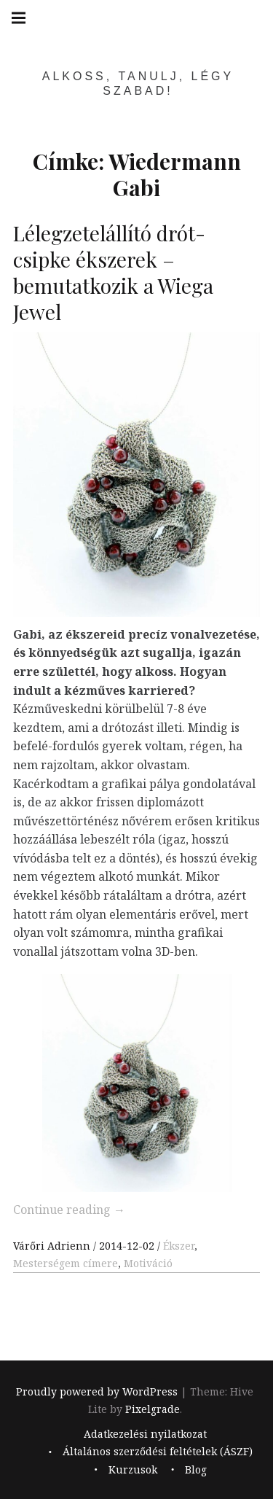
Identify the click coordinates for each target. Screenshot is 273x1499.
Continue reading (69, 1210)
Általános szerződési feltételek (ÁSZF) (158, 1451)
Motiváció (148, 1263)
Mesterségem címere (65, 1263)
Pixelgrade (152, 1409)
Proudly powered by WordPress (97, 1391)
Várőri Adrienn (53, 1246)
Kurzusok (132, 1469)
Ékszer (178, 1246)
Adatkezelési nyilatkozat (145, 1434)
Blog (196, 1469)
